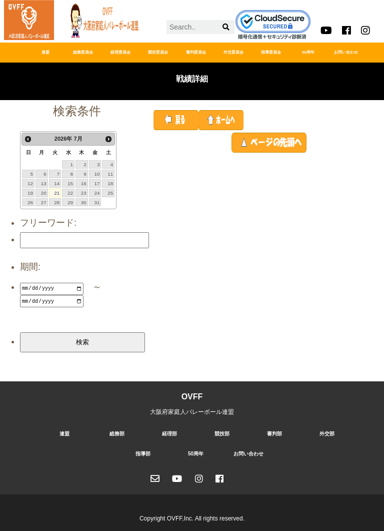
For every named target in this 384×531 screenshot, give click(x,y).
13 (43, 183)
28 (57, 202)
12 (30, 183)
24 (97, 193)
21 (57, 193)
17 (97, 183)
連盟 (46, 52)
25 (110, 193)
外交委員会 (234, 52)
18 (110, 183)
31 (97, 202)
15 (70, 183)
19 (30, 193)
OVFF (192, 395)
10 (97, 174)
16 (83, 183)
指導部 (143, 452)
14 (57, 183)
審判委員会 (196, 52)
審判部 (274, 432)
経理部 (169, 432)
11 (110, 174)
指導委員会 (271, 52)
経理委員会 (120, 52)
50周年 (308, 52)
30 (83, 202)
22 (70, 193)
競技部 (222, 432)
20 (43, 193)
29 (70, 202)
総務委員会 (83, 52)
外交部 (327, 432)
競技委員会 (158, 52)
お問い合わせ (346, 52)
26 (30, 202)
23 (83, 193)
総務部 (117, 432)
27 (43, 202)
